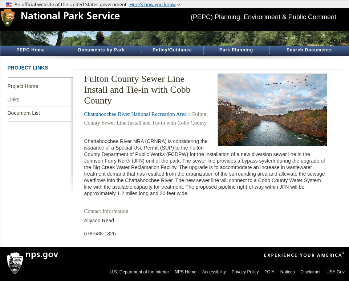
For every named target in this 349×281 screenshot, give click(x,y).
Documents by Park (101, 50)
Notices (287, 271)
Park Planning (236, 50)
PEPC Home (30, 50)
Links (14, 99)
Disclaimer (310, 271)
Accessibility (214, 271)
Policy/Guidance (172, 50)
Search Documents (309, 50)
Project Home (23, 86)
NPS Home (185, 271)
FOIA (269, 271)
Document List (24, 113)
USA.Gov (335, 271)
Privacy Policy (245, 271)
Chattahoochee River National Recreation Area (135, 114)
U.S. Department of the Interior (139, 271)
